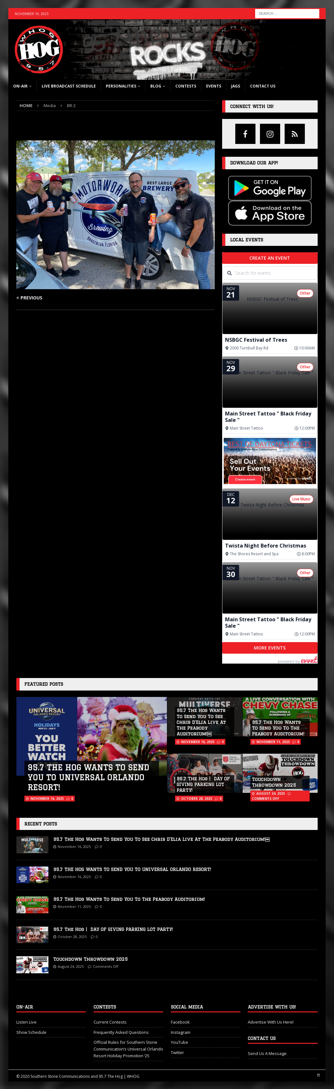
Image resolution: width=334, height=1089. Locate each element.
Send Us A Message (267, 1053)
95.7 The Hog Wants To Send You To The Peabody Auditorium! (278, 728)
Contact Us (262, 86)
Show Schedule (31, 1032)
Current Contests (110, 1022)
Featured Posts (43, 684)
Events (213, 86)
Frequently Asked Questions (121, 1032)
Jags (235, 86)
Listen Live (26, 1022)
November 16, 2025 (47, 798)
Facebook (180, 1022)
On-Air (20, 86)
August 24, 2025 (270, 793)
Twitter (177, 1052)
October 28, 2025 (196, 798)
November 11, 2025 (273, 742)
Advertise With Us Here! (271, 1022)
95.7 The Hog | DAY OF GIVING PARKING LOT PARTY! (203, 784)
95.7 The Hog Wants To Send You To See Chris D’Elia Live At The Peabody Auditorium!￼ (201, 722)
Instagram (180, 1032)
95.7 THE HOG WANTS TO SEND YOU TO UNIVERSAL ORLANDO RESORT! (88, 777)
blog (155, 86)
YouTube (179, 1042)
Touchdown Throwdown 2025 (90, 959)
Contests (185, 86)
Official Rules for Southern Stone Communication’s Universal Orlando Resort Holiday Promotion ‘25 (128, 1049)
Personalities (121, 86)
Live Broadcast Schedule (69, 86)
